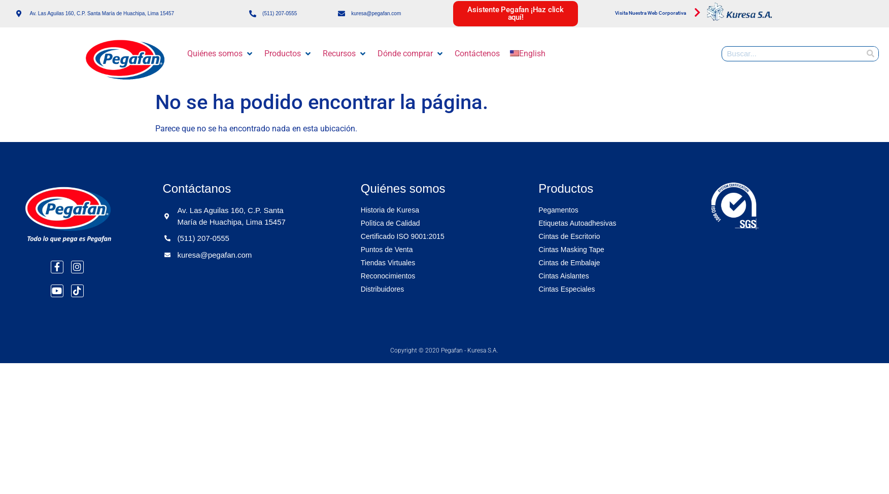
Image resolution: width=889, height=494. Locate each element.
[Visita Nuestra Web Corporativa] (697, 13)
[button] (220, 53)
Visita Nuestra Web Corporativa (650, 13)
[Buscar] (870, 54)
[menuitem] (527, 54)
